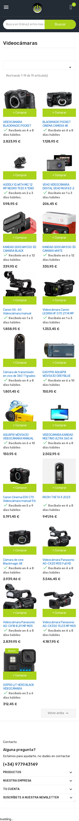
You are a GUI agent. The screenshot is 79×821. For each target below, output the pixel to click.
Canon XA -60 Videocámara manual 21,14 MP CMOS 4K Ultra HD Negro (18, 315)
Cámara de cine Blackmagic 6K (13, 561)
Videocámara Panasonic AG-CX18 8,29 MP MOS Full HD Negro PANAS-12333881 (19, 628)
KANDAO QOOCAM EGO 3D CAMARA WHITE (59, 249)
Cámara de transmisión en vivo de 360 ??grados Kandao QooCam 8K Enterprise (19, 377)
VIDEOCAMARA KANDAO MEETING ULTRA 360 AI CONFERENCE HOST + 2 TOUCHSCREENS (58, 440)
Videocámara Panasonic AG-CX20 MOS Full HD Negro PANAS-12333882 (59, 563)
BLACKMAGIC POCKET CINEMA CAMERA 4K (57, 124)
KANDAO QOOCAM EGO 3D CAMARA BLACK (19, 249)
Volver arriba (59, 713)
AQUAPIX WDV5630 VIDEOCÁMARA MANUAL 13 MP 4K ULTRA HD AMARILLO (18, 440)
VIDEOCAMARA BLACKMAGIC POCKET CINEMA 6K (17, 125)
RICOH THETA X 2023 (56, 497)
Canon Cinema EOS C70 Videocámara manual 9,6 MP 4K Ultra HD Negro (19, 501)
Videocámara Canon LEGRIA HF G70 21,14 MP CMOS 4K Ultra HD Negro (58, 313)
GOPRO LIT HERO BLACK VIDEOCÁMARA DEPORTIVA (18, 688)
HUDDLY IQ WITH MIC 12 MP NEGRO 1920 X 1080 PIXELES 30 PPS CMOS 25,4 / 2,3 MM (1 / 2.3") (18, 190)
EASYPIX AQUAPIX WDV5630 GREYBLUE (57, 374)
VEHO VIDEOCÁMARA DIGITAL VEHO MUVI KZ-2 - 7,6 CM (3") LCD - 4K (58, 188)
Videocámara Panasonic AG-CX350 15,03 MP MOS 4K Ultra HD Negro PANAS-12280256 (59, 628)
